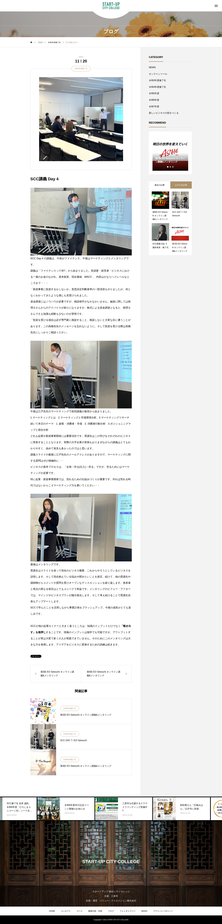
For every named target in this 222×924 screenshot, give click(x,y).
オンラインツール (158, 74)
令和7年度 (154, 106)
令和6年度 (154, 100)
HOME (52, 911)
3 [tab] (173, 167)
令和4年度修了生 (81, 69)
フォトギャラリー (128, 911)
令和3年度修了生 (157, 80)
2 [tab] (170, 167)
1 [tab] (168, 167)
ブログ (111, 911)
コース (80, 911)
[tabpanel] (170, 153)
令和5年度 (154, 93)
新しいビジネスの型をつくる (164, 113)
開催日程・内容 (95, 911)
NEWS (152, 67)
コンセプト (66, 911)
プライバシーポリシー (163, 911)
